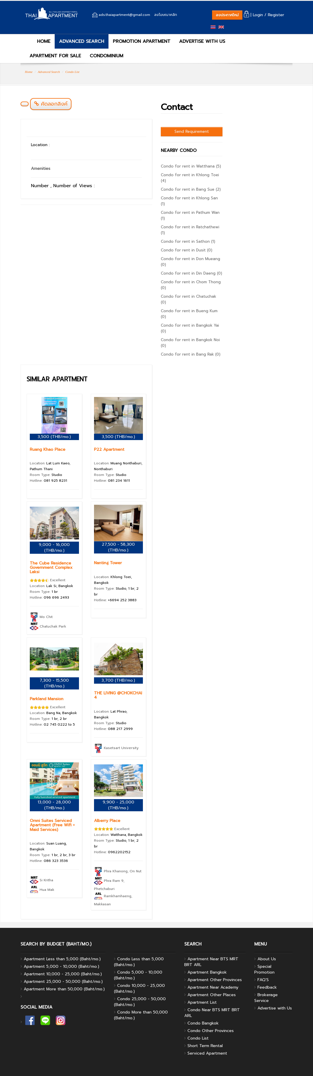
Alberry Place (107, 821)
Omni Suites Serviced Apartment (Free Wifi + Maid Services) (52, 825)
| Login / (255, 15)
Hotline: (48, 480)
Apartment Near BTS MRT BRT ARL (211, 962)
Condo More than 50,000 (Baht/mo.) (141, 1015)
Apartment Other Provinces (214, 980)
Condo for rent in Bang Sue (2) (191, 189)
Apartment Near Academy (212, 987)
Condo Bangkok (203, 1023)
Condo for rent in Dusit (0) (186, 250)
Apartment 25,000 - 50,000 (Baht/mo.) (63, 981)
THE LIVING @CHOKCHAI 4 (118, 695)
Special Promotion (264, 969)
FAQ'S (263, 980)
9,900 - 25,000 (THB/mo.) (118, 805)
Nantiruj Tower (108, 563)
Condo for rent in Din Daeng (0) (191, 273)
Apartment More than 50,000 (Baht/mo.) (64, 989)
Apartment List (202, 1002)
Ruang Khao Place (47, 449)
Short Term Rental (205, 1046)
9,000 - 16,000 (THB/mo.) (54, 547)
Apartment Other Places (211, 995)
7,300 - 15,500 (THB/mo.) (54, 683)
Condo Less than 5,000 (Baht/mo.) (139, 962)
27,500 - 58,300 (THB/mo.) (118, 547)
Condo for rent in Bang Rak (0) (190, 354)
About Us (266, 959)
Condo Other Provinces (210, 1031)
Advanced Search (49, 71)
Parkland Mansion (46, 699)
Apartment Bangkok (207, 972)
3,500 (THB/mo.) (54, 437)
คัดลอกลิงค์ (50, 104)
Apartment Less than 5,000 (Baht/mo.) (62, 959)
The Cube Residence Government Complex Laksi (51, 567)
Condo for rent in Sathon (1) (188, 241)
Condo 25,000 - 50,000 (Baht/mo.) (140, 1002)
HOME (40, 41)
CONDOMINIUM (106, 55)
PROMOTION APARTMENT (141, 41)
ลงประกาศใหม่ (227, 15)
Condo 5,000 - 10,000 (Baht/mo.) (138, 975)
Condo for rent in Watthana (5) (191, 166)
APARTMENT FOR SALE (55, 55)
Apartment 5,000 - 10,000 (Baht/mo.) (61, 966)
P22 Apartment (109, 449)
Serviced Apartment (207, 1053)
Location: (51, 585)
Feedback (267, 987)
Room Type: (46, 474)
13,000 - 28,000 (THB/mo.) (54, 805)
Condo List (72, 71)
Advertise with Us (274, 1008)
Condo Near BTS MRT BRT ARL (212, 1013)
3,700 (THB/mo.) (118, 680)
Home (28, 71)
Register (276, 15)
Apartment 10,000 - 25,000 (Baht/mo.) (63, 974)
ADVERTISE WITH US (202, 41)
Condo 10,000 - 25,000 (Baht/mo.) (139, 988)
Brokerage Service (266, 998)
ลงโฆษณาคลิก (165, 14)
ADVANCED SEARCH (81, 41)
